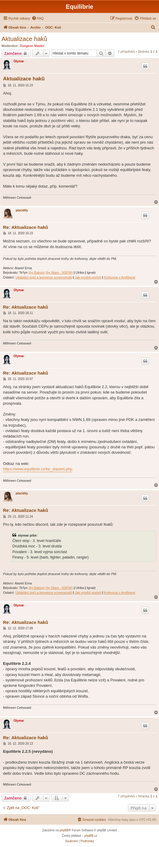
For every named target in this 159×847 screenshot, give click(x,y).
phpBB (64, 830)
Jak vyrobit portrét (88, 277)
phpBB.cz (90, 835)
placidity (22, 210)
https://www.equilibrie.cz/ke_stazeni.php (37, 469)
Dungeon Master (32, 46)
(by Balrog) (36, 272)
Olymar (19, 61)
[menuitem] (38, 18)
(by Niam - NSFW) (59, 272)
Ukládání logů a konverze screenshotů (44, 277)
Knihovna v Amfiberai (119, 277)
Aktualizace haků (24, 39)
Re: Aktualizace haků (25, 227)
